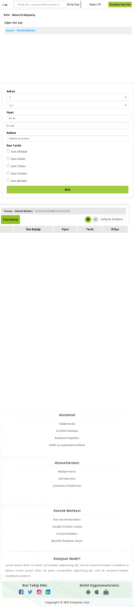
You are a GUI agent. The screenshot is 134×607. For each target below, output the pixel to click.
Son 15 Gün (17, 173)
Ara (67, 189)
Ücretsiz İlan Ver (120, 4)
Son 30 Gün (17, 181)
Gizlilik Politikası (67, 431)
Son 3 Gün (16, 159)
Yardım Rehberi (67, 534)
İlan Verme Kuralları (67, 519)
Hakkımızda (67, 424)
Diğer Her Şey (14, 23)
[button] (67, 97)
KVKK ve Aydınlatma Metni (67, 445)
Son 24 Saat (17, 151)
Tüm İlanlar (10, 219)
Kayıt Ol (95, 4)
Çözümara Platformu (67, 486)
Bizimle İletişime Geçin (67, 541)
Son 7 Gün (16, 166)
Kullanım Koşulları (67, 438)
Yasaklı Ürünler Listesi (67, 526)
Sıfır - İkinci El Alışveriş (19, 15)
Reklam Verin (67, 471)
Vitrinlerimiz (67, 478)
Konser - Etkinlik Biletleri (20, 30)
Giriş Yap (73, 4)
